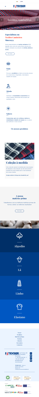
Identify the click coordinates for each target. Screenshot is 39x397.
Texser (19, 332)
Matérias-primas (19, 336)
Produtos (19, 334)
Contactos (19, 345)
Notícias (19, 339)
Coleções (19, 341)
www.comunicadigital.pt (23, 369)
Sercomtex (19, 343)
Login (21, 1)
